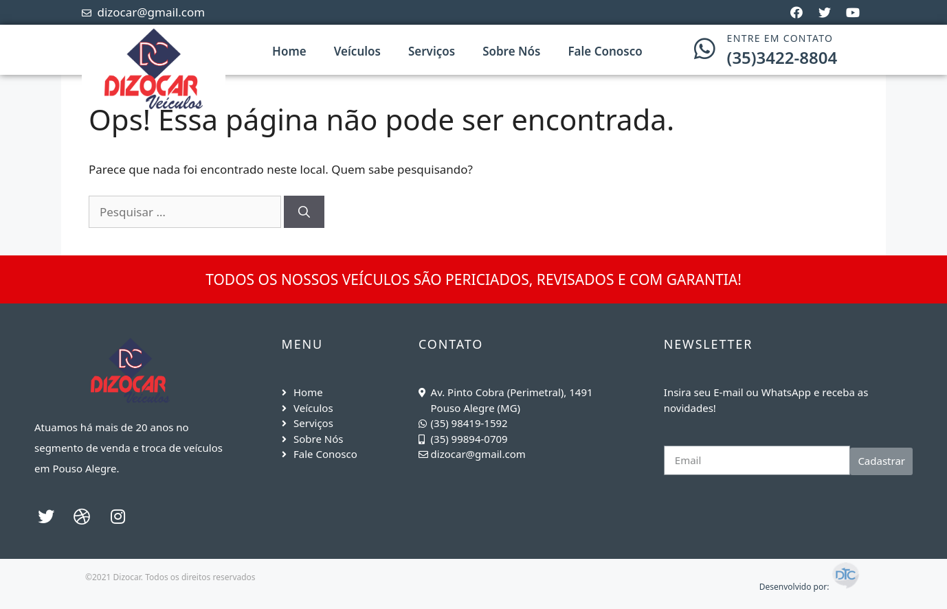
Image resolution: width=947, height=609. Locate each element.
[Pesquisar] (304, 212)
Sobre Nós (511, 51)
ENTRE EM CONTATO (780, 38)
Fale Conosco (605, 51)
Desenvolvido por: (810, 587)
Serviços (431, 51)
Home (289, 51)
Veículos (357, 51)
